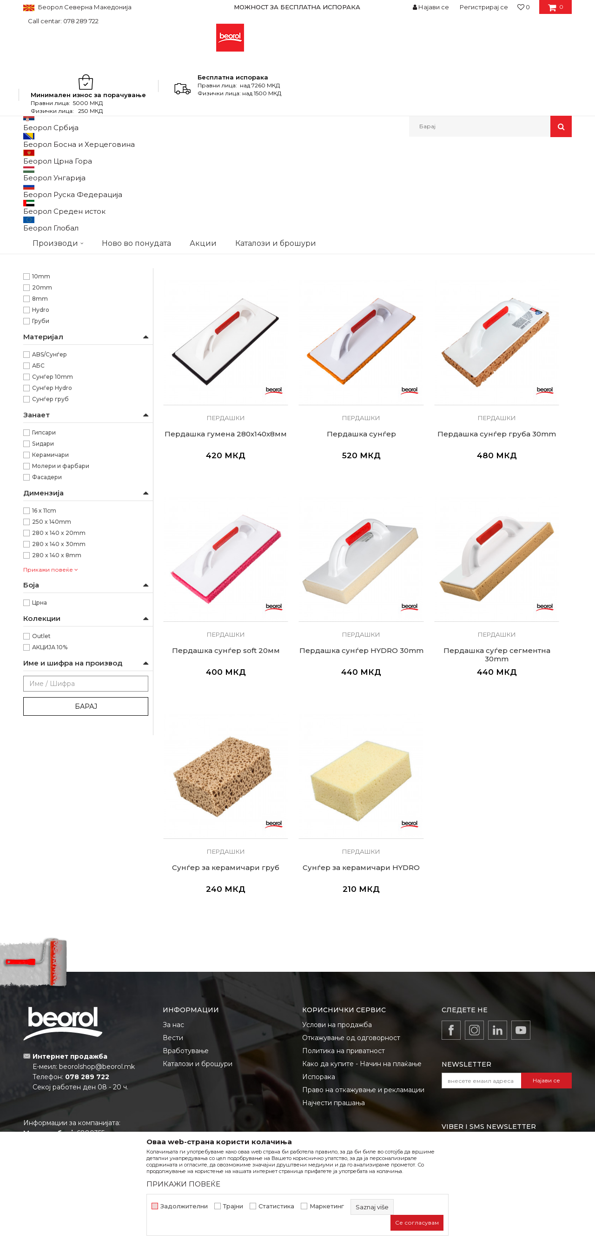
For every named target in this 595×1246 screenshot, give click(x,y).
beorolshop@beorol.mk (97, 1018)
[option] (297, 7)
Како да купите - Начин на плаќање (362, 1015)
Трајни (233, 1206)
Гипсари (44, 583)
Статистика (276, 1206)
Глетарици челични (55, 194)
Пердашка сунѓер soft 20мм (419, 527)
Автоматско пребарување (284, 172)
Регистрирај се (484, 7)
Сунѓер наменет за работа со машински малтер (75, 371)
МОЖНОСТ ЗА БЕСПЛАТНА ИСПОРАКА (297, 7)
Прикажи (462, 172)
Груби (40, 471)
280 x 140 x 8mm (56, 706)
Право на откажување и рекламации (363, 1041)
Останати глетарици (57, 239)
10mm (41, 427)
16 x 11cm (44, 661)
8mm (40, 449)
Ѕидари (43, 594)
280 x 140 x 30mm (59, 695)
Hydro (40, 460)
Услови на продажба (337, 976)
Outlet (41, 787)
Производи (64, 156)
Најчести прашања (333, 1054)
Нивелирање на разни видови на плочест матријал (80, 334)
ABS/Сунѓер (49, 505)
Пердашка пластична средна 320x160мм (315, 341)
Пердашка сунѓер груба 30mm (315, 527)
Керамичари (50, 605)
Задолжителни (184, 1206)
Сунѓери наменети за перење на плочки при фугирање (80, 390)
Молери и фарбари (60, 616)
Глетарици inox (51, 205)
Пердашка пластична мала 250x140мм (210, 341)
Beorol (31, 156)
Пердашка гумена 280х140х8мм (524, 341)
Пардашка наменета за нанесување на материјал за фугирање (88, 353)
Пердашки (43, 227)
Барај (86, 857)
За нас (173, 976)
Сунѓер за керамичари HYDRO (419, 713)
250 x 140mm (51, 672)
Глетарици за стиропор (61, 250)
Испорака (318, 1028)
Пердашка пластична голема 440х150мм (419, 341)
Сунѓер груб (50, 550)
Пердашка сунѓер (210, 523)
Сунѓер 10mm (52, 527)
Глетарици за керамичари (65, 216)
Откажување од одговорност (351, 989)
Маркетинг (327, 1206)
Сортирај (350, 172)
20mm (42, 438)
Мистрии (41, 261)
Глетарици (200, 156)
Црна (39, 753)
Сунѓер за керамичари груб (315, 713)
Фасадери (47, 628)
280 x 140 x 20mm (59, 683)
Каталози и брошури (197, 1015)
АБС (38, 516)
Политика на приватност (343, 1002)
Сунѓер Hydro (52, 538)
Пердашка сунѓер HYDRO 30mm (524, 527)
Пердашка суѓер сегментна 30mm (210, 713)
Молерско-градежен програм (132, 156)
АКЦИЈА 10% (49, 798)
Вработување (186, 1002)
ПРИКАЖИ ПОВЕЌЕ (183, 1184)
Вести (173, 989)
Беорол (43, 297)
